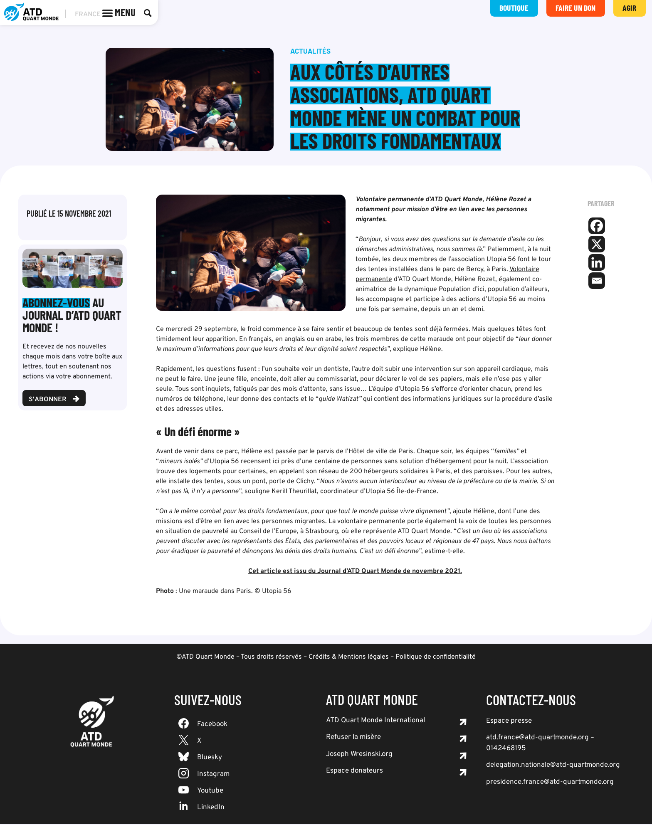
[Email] (596, 281)
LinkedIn (211, 808)
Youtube (210, 791)
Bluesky (209, 758)
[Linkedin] (596, 263)
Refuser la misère (353, 738)
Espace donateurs (354, 771)
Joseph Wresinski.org (359, 755)
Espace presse (509, 721)
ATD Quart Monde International (375, 721)
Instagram (213, 775)
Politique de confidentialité (435, 658)
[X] (596, 245)
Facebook (212, 725)
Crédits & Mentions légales (349, 658)
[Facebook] (596, 226)
